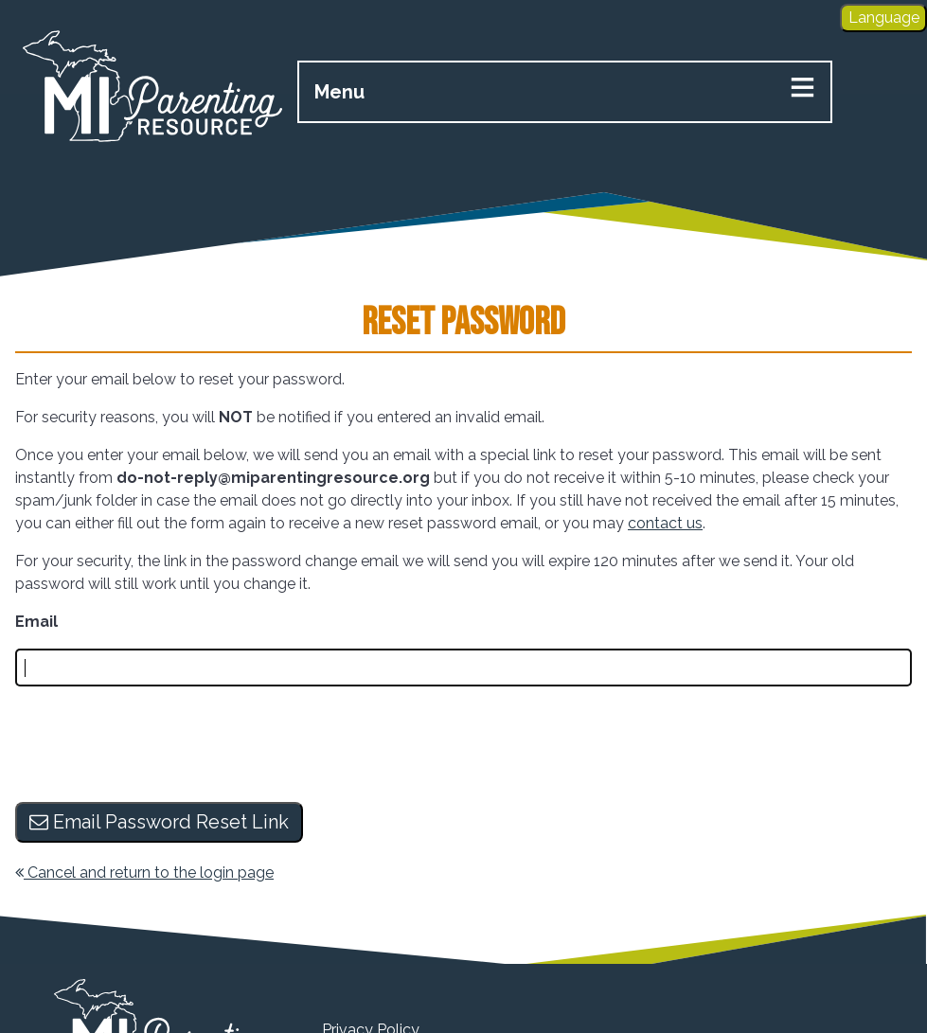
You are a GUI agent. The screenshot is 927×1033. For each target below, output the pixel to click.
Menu (339, 91)
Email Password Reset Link (159, 821)
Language (883, 18)
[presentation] (159, 746)
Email (36, 622)
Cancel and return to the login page (144, 873)
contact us (665, 523)
